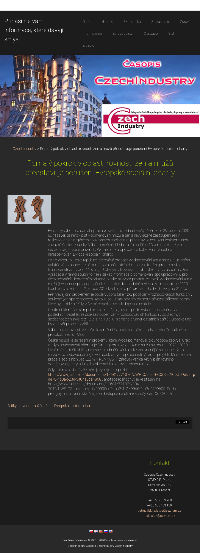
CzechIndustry (24, 149)
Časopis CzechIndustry (100, 545)
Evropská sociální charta (74, 406)
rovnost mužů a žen (35, 406)
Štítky (12, 406)
